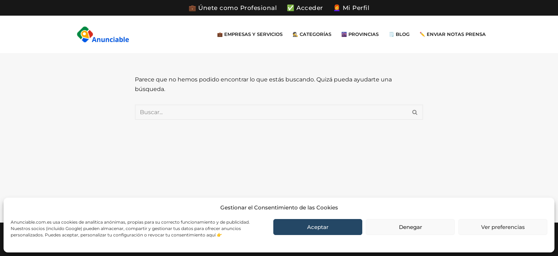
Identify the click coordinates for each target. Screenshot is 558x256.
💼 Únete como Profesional (233, 7)
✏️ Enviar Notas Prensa (453, 34)
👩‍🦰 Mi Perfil (351, 7)
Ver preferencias (503, 227)
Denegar (410, 227)
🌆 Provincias (360, 34)
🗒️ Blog (399, 34)
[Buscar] (271, 112)
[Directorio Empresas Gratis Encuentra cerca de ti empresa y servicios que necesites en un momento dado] (103, 34)
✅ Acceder (305, 7)
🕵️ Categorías (312, 34)
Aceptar (317, 227)
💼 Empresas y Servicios (250, 34)
